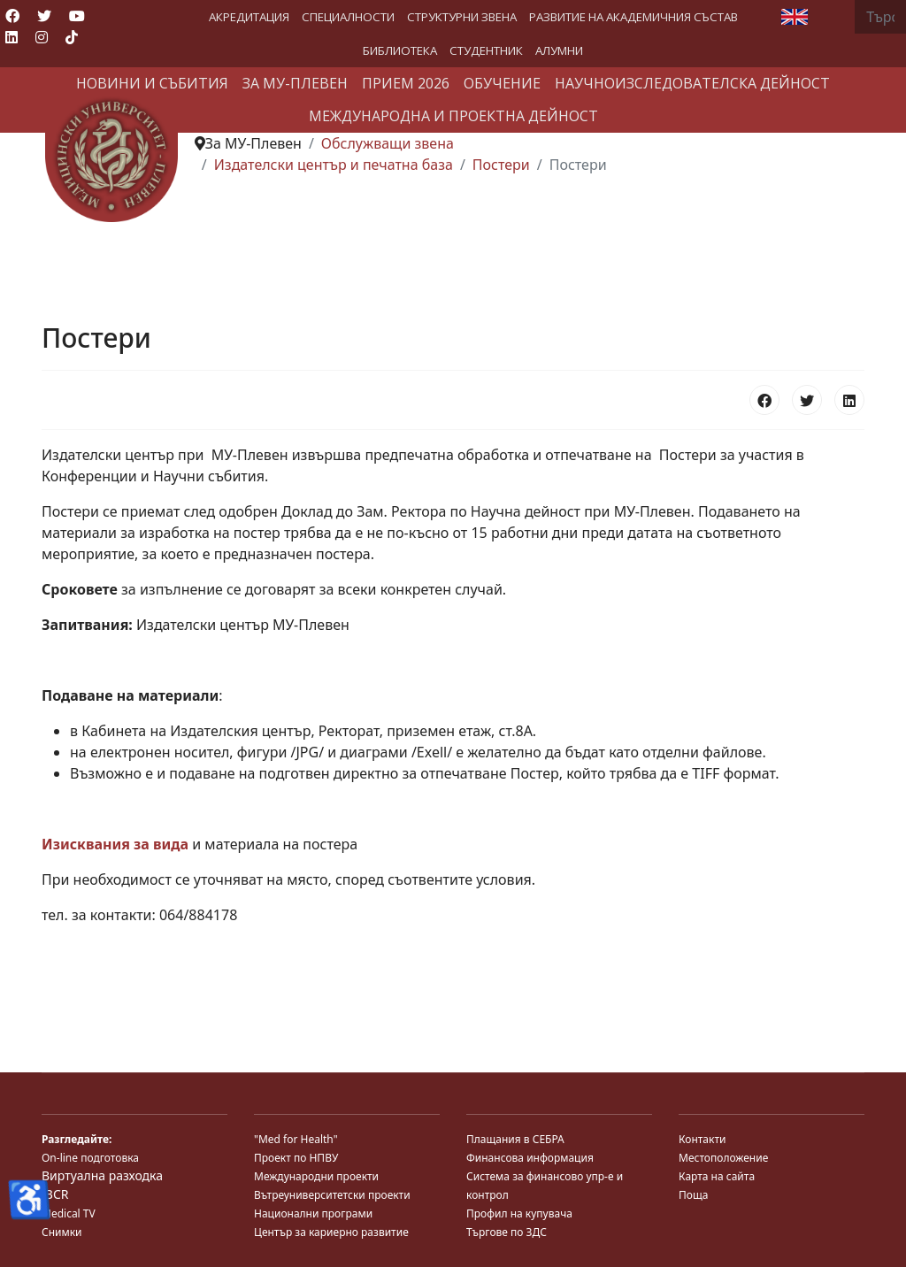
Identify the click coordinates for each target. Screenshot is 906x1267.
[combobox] (880, 17)
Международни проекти (316, 1176)
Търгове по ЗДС (506, 1232)
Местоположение (723, 1157)
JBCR (55, 1194)
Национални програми (313, 1213)
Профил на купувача (519, 1213)
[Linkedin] (11, 37)
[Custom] (71, 37)
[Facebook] (12, 16)
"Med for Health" (296, 1139)
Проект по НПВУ (296, 1157)
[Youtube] (77, 16)
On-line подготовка (90, 1157)
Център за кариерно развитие (331, 1232)
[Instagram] (41, 37)
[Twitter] (44, 16)
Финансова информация (530, 1157)
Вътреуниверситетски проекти (332, 1194)
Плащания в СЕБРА (515, 1139)
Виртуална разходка (102, 1175)
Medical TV (69, 1213)
